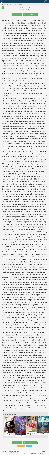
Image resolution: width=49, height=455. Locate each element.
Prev (17, 14)
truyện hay (4, 452)
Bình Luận (29, 446)
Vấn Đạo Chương (24, 7)
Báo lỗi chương (21, 446)
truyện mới (4, 453)
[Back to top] (46, 452)
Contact (41, 451)
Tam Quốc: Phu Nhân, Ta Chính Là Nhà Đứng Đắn (30, 453)
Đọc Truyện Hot (7, 1)
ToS (44, 451)
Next (32, 14)
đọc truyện (16, 451)
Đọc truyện (9, 451)
